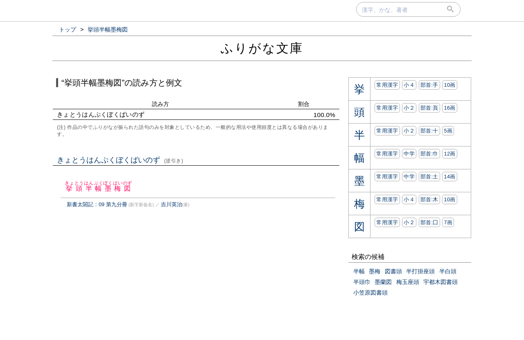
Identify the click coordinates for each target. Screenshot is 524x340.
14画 (449, 176)
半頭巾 (361, 282)
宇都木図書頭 (440, 282)
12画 (449, 154)
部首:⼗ (429, 131)
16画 (449, 108)
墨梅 (374, 271)
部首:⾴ (429, 108)
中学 (409, 154)
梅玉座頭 (407, 282)
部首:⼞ (429, 222)
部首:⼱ (429, 154)
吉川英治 (171, 204)
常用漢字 (387, 85)
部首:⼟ (429, 176)
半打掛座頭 (420, 271)
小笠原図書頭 (370, 292)
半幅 (359, 271)
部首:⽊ (429, 199)
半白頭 (447, 271)
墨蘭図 (383, 282)
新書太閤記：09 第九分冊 (97, 204)
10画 (449, 85)
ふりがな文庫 (262, 48)
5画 (448, 131)
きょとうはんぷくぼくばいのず (120, 160)
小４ (409, 85)
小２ (409, 108)
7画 (448, 222)
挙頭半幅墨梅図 (98, 188)
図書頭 (393, 271)
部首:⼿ (429, 85)
